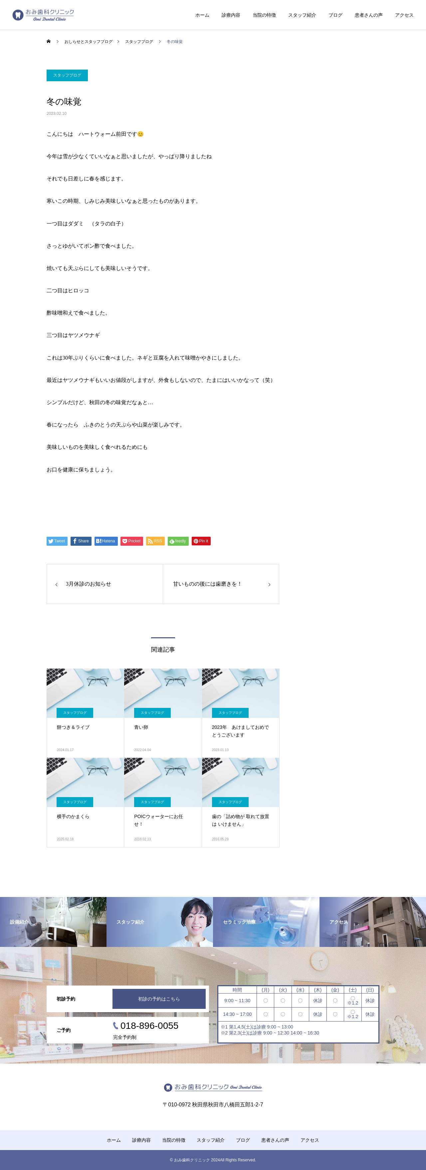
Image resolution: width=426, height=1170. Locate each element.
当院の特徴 (264, 15)
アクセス (404, 15)
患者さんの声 (369, 15)
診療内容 (231, 15)
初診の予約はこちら (159, 999)
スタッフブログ (67, 75)
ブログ (335, 15)
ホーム (202, 15)
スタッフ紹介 (302, 15)
